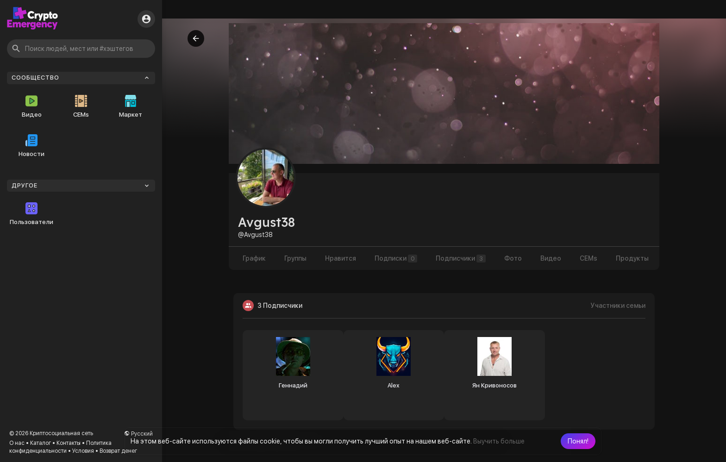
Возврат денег (118, 451)
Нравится (340, 258)
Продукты (632, 258)
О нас (17, 443)
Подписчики (461, 258)
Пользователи (31, 213)
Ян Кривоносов (494, 385)
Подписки (396, 258)
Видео (32, 106)
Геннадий (293, 385)
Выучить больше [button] (499, 441)
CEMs (81, 106)
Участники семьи (618, 305)
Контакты (68, 443)
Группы (295, 258)
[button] (578, 441)
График (254, 258)
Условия (83, 451)
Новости (31, 145)
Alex (394, 385)
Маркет (130, 106)
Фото (513, 258)
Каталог (40, 443)
